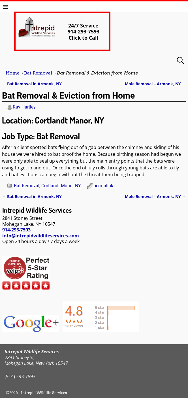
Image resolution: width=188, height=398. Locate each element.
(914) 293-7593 (20, 376)
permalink (103, 185)
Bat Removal (38, 73)
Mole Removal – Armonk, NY (155, 83)
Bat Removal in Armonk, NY (32, 83)
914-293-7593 (16, 230)
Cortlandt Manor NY (61, 185)
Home (13, 73)
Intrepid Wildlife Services (44, 393)
